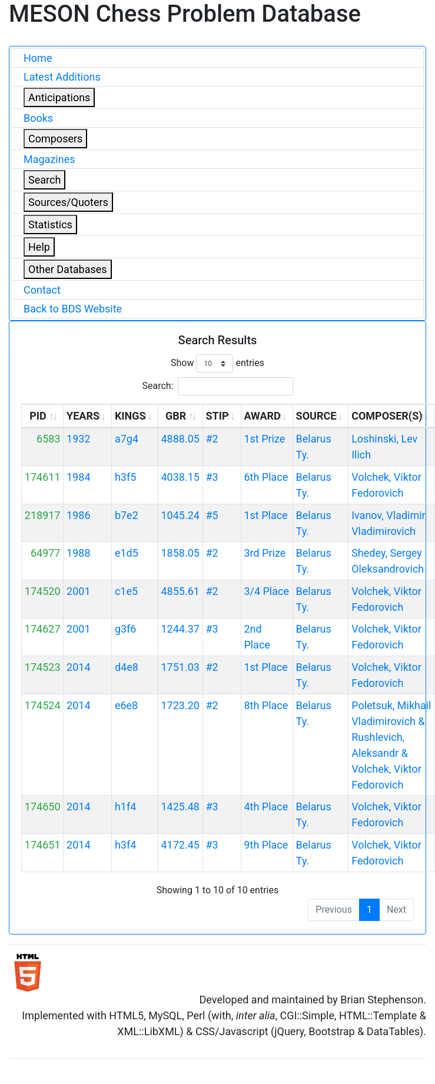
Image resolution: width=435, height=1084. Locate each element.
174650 (43, 806)
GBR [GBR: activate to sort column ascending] (175, 416)
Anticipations (59, 97)
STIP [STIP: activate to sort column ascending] (216, 416)
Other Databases (67, 269)
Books (38, 118)
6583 (48, 439)
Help (39, 247)
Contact (42, 290)
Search (44, 180)
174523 (43, 667)
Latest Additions (62, 77)
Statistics (50, 224)
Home (38, 58)
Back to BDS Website (73, 308)
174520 (43, 591)
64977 (46, 553)
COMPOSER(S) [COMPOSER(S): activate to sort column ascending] (386, 416)
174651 (43, 845)
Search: (217, 386)
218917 (43, 515)
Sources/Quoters (68, 202)
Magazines (49, 159)
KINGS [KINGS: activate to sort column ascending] (130, 416)
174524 (43, 705)
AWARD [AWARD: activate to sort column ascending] (262, 416)
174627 (43, 629)
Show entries (217, 363)
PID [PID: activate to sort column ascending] (38, 416)
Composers (55, 138)
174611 (43, 477)
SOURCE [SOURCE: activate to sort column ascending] (316, 416)
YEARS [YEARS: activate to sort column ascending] (83, 416)
